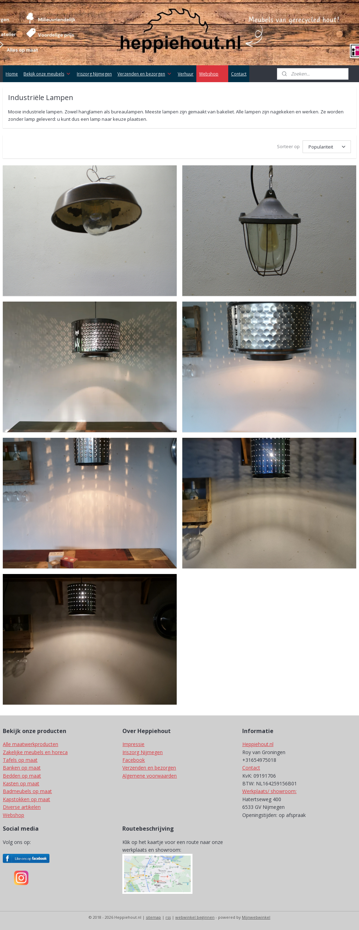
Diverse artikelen (22, 807)
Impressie (133, 744)
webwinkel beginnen (195, 917)
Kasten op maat (21, 783)
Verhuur (186, 74)
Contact (238, 74)
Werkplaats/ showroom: (269, 791)
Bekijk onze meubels (47, 74)
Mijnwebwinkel (256, 917)
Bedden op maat (22, 775)
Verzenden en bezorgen (144, 74)
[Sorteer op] (327, 147)
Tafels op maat (20, 760)
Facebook (133, 760)
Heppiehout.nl (257, 744)
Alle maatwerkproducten (30, 744)
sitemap (153, 917)
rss (168, 917)
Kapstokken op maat (26, 799)
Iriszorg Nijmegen (94, 74)
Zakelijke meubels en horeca (35, 752)
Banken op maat (22, 767)
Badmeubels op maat (27, 791)
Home (12, 74)
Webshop (212, 74)
